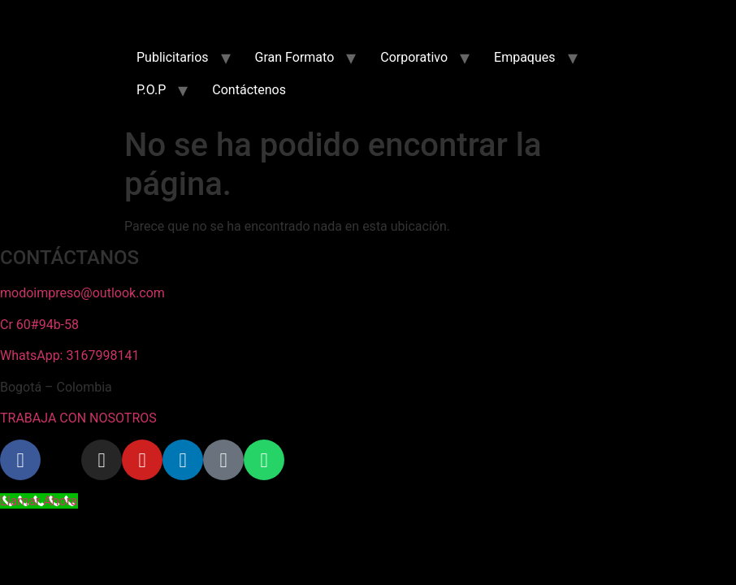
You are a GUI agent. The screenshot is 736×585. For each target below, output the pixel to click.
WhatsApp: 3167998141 (69, 355)
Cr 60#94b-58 (39, 324)
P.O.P (151, 90)
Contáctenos (249, 90)
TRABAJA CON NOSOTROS (78, 418)
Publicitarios (172, 57)
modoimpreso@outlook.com (82, 293)
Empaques (524, 57)
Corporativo (414, 57)
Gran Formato (295, 57)
